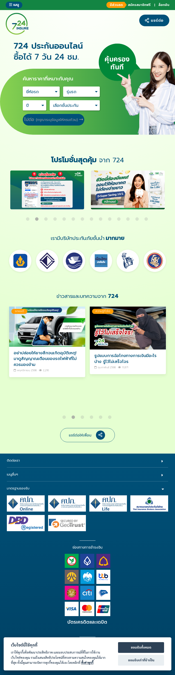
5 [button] (64, 217)
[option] (47, 192)
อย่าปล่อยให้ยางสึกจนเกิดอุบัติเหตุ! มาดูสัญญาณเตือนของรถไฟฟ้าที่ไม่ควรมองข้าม (45, 359)
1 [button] (28, 217)
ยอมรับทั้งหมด (141, 647)
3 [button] (46, 217)
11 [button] (119, 217)
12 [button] (128, 217)
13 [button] (137, 217)
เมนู (14, 4)
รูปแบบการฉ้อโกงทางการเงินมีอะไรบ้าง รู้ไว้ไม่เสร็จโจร (125, 358)
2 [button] (37, 217)
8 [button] (92, 217)
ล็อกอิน (163, 5)
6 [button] (74, 217)
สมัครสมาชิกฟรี (128, 5)
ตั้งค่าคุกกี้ (87, 662)
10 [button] (110, 217)
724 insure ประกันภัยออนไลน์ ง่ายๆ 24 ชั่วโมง (17, 23)
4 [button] (55, 217)
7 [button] (83, 217)
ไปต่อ (53, 119)
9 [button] (101, 217)
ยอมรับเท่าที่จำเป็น (141, 660)
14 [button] (146, 217)
